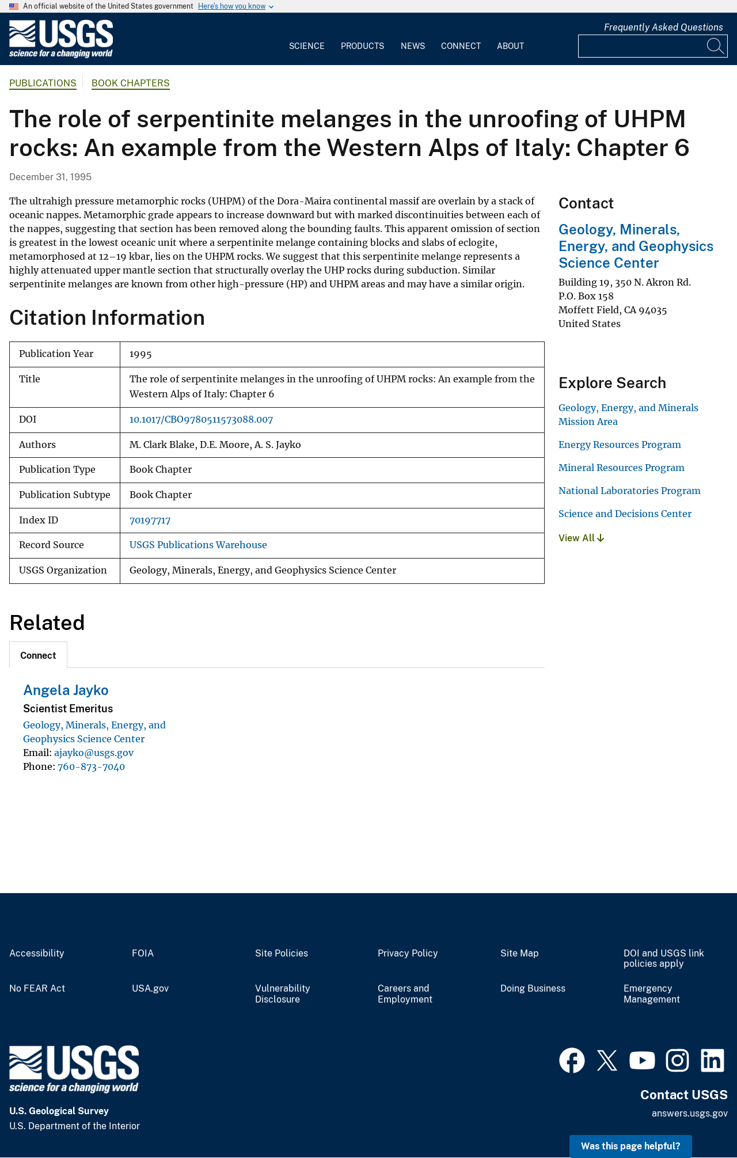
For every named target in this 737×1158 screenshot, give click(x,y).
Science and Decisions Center (625, 513)
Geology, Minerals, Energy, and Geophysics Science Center (636, 246)
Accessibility (36, 953)
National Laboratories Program (630, 490)
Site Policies (281, 953)
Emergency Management (652, 994)
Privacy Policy (408, 953)
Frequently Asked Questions (663, 27)
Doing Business (532, 989)
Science (307, 46)
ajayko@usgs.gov (94, 752)
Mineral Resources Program (622, 467)
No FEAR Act (37, 989)
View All (581, 538)
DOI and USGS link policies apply (664, 959)
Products (362, 46)
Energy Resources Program (620, 444)
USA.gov (150, 989)
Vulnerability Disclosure (282, 994)
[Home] (61, 55)
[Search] (716, 46)
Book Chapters (131, 83)
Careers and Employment (405, 994)
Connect (461, 46)
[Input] (653, 46)
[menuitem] (307, 39)
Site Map (519, 953)
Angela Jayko (66, 690)
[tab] (38, 654)
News (413, 46)
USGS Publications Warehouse (198, 545)
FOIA (143, 953)
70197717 (150, 520)
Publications (43, 83)
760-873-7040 (91, 766)
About (510, 46)
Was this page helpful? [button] (631, 1146)
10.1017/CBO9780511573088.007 (201, 419)
